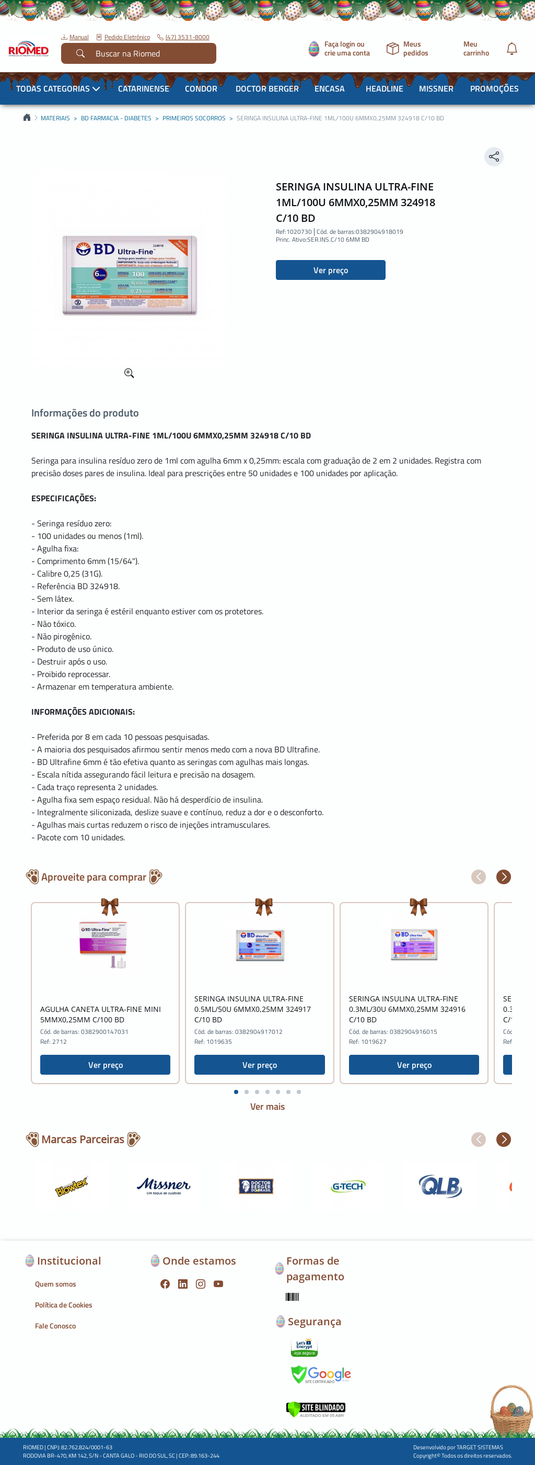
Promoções (494, 88)
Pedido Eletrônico (123, 37)
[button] (478, 877)
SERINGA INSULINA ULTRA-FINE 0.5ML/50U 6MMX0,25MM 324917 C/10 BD (252, 1009)
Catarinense (143, 88)
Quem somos (55, 1283)
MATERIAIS (55, 118)
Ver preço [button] (330, 270)
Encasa (330, 88)
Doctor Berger (267, 88)
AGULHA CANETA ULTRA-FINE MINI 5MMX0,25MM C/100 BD (100, 1014)
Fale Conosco (55, 1325)
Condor (201, 88)
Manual (75, 37)
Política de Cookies (63, 1304)
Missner (436, 88)
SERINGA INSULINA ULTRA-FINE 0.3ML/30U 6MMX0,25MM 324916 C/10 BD (407, 1009)
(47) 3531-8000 (183, 37)
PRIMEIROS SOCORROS (194, 118)
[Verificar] (316, 1408)
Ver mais (267, 1106)
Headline (384, 88)
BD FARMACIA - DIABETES (116, 118)
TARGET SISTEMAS (480, 1447)
